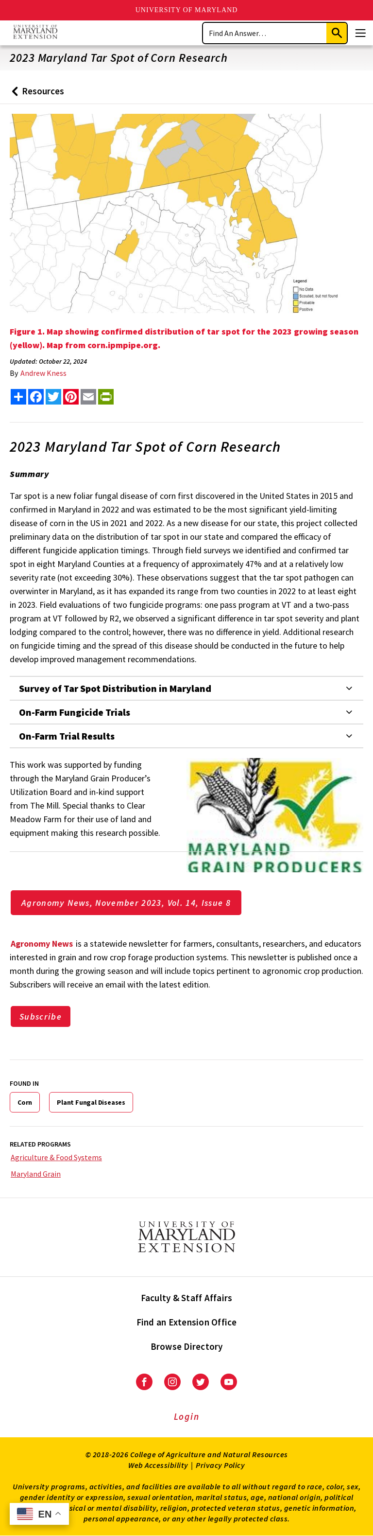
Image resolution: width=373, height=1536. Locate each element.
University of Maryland (187, 10)
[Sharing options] (18, 397)
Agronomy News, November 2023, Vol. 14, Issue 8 (126, 902)
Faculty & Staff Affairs (187, 1298)
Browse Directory (187, 1346)
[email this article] (88, 397)
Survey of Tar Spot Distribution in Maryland (115, 688)
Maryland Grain (36, 1174)
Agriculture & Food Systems (56, 1157)
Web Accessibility (158, 1465)
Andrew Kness (43, 373)
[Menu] (360, 33)
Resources (35, 94)
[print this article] (106, 397)
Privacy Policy (220, 1465)
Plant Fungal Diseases (91, 1102)
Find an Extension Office (186, 1322)
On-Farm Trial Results (67, 736)
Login (187, 1416)
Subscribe (40, 1016)
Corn (24, 1102)
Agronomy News (42, 943)
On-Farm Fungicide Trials (74, 712)
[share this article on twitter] (53, 397)
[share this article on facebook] (36, 397)
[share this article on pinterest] (71, 397)
